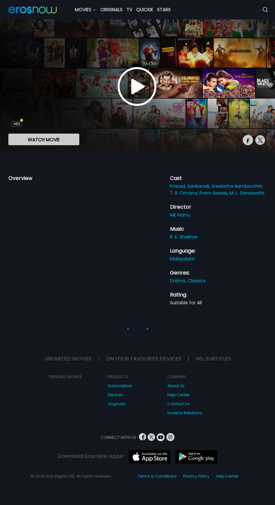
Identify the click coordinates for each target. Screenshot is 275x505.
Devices (115, 395)
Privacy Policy (196, 476)
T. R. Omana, (185, 193)
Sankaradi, (199, 186)
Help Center (178, 395)
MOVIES (85, 9)
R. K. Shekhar (184, 237)
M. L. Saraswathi (247, 193)
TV (129, 9)
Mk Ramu (180, 215)
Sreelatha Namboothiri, (237, 186)
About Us (176, 386)
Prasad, (178, 186)
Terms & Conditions (157, 476)
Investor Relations (184, 413)
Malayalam (182, 259)
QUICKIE (144, 9)
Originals (116, 404)
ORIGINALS (111, 9)
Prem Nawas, (215, 193)
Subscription (120, 386)
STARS (164, 9)
